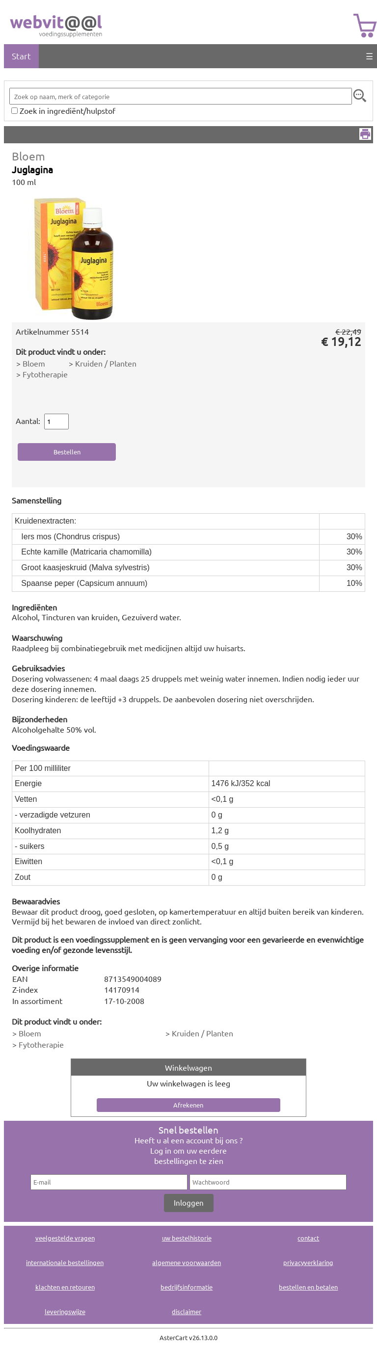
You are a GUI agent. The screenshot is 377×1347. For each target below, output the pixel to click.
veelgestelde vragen (65, 1238)
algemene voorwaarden (186, 1262)
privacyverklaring (308, 1262)
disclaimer (186, 1311)
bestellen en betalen (308, 1287)
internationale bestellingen (65, 1262)
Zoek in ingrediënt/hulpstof (67, 110)
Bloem (28, 156)
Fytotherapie (45, 374)
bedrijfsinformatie (187, 1287)
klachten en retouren (65, 1287)
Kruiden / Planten (105, 363)
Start (21, 56)
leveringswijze (65, 1311)
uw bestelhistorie (187, 1238)
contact (308, 1238)
